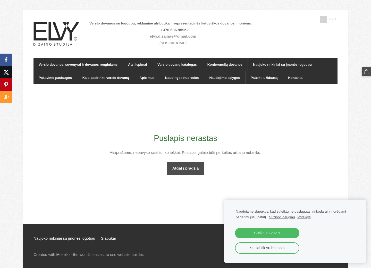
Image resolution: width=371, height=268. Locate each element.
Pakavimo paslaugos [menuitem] (55, 78)
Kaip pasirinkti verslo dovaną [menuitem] (105, 78)
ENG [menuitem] (332, 19)
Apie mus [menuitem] (147, 78)
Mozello (63, 254)
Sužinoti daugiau (282, 217)
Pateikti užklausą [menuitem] (264, 78)
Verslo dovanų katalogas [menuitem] (177, 64)
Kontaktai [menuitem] (295, 78)
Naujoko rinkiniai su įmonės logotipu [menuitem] (282, 64)
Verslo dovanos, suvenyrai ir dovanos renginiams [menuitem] (78, 64)
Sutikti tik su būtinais (267, 248)
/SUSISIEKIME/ (173, 43)
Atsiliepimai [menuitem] (137, 64)
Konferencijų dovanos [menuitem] (225, 64)
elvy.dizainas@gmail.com (173, 36)
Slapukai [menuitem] (108, 238)
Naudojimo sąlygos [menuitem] (224, 78)
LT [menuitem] (323, 19)
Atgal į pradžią (185, 168)
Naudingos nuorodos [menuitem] (182, 78)
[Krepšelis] (366, 71)
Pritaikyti (303, 217)
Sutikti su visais (267, 233)
